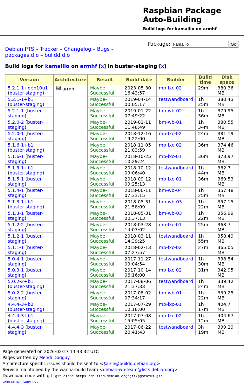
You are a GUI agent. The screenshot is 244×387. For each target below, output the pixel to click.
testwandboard (176, 99)
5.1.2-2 (16, 224)
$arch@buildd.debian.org (130, 363)
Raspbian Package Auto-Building (182, 15)
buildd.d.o (57, 55)
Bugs (103, 49)
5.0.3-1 (16, 269)
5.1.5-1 (16, 178)
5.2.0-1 (16, 133)
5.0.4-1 (16, 258)
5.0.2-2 (16, 292)
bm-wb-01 (170, 122)
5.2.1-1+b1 (20, 99)
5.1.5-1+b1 (20, 167)
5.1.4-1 (16, 190)
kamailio (57, 66)
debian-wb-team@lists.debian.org (138, 369)
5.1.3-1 (16, 213)
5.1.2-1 (16, 236)
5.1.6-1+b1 (20, 145)
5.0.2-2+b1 (20, 281)
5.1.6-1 (16, 156)
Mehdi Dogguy (54, 357)
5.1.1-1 (16, 247)
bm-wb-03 (170, 201)
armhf (88, 66)
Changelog (77, 49)
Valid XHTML (12, 382)
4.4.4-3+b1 (20, 315)
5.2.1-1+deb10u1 (28, 87)
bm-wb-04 (170, 190)
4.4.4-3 (16, 327)
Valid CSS (31, 382)
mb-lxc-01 (170, 156)
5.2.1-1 (16, 110)
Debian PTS (19, 49)
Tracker (49, 49)
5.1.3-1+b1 (20, 201)
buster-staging (26, 92)
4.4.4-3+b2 (20, 304)
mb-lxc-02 (170, 87)
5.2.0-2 (16, 122)
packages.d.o (22, 55)
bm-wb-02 (170, 110)
